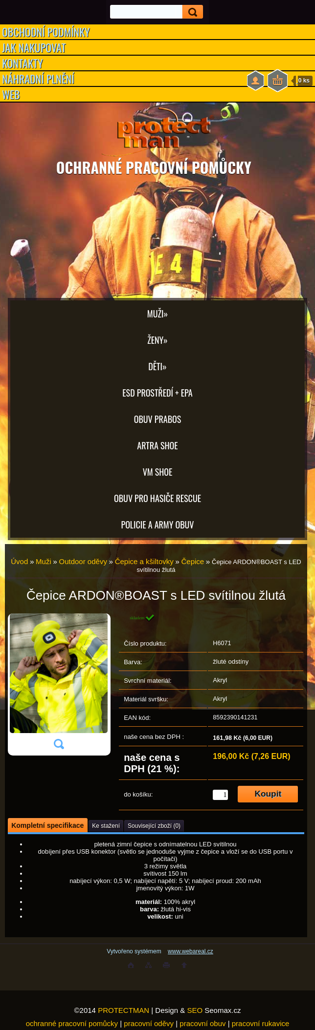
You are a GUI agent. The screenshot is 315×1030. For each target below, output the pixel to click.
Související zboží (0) (154, 825)
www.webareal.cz (190, 951)
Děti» (157, 366)
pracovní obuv (202, 1023)
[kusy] (220, 795)
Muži (43, 561)
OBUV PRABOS (157, 419)
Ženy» (157, 340)
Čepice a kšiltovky (144, 561)
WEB (11, 94)
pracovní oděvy (149, 1023)
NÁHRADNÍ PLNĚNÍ (38, 78)
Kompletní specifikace (47, 825)
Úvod (19, 561)
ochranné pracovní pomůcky (72, 1023)
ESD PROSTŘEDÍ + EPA (157, 392)
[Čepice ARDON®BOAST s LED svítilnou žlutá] (59, 684)
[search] (189, 12)
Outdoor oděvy (83, 561)
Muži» (157, 313)
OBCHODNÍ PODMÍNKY (46, 31)
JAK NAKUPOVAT (34, 47)
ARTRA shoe (157, 445)
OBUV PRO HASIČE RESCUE (157, 498)
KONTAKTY (22, 63)
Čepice (192, 561)
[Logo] (157, 131)
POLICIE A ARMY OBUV (157, 524)
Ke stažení (106, 825)
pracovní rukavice (261, 1023)
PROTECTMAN (123, 1010)
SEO (194, 1010)
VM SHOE (158, 471)
